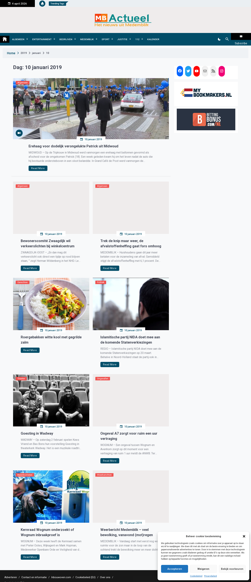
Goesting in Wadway (37, 428)
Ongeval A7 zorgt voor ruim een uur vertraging (128, 430)
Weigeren (203, 568)
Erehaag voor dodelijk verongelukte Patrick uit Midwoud (73, 140)
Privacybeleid (210, 576)
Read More (38, 162)
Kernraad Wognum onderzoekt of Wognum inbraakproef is (47, 526)
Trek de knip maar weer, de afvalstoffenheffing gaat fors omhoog (130, 238)
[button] (244, 536)
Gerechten (22, 276)
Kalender (153, 36)
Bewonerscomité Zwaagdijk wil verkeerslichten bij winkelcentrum (47, 238)
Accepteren (174, 568)
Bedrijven (65, 36)
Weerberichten (104, 469)
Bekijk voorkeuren (232, 568)
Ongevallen (102, 373)
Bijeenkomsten (24, 469)
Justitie (122, 36)
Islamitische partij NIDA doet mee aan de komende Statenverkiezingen (130, 334)
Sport (105, 36)
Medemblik (87, 36)
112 (137, 36)
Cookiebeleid (196, 576)
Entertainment (42, 36)
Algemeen (18, 36)
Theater (21, 373)
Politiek (100, 276)
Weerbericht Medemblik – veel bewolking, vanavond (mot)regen (126, 526)
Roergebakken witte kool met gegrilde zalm (51, 334)
